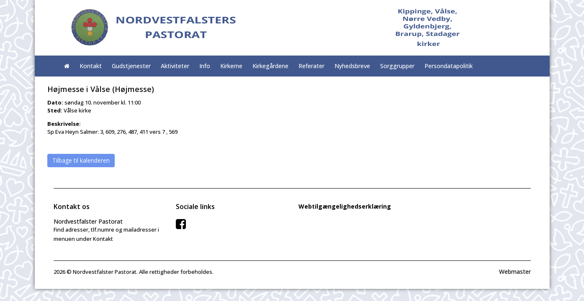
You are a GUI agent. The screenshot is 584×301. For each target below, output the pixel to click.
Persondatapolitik (448, 66)
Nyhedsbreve (352, 66)
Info (204, 66)
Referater (311, 66)
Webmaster (515, 271)
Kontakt (91, 66)
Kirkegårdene (270, 66)
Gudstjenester (131, 66)
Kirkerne (231, 66)
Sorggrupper (397, 66)
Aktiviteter (175, 66)
